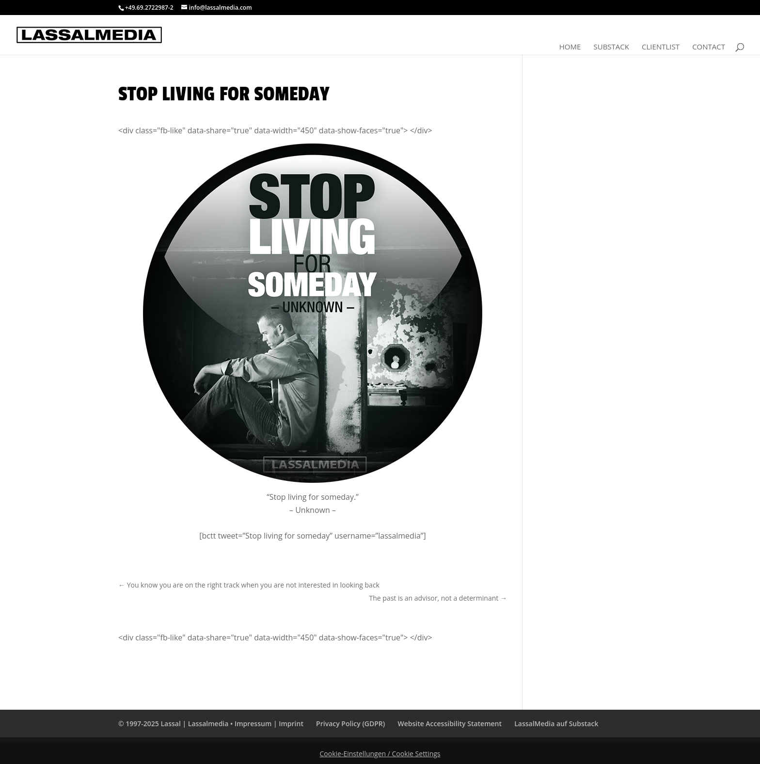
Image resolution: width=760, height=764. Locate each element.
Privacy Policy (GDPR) (350, 723)
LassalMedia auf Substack (556, 723)
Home (570, 47)
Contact (708, 47)
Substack (611, 47)
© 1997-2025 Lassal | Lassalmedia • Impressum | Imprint (210, 723)
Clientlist (661, 47)
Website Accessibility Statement (449, 723)
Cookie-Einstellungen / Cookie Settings (380, 753)
